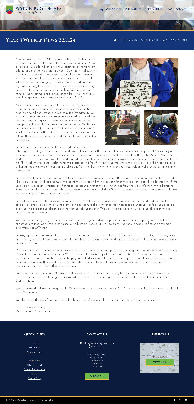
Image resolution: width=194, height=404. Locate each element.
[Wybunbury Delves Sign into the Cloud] (185, 400)
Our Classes (148, 40)
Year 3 (163, 40)
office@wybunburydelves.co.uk (98, 343)
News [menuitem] (169, 9)
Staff (34, 343)
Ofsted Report (34, 365)
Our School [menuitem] (114, 9)
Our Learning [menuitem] (153, 9)
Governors (34, 348)
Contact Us (97, 377)
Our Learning (129, 40)
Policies (34, 374)
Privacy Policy (34, 378)
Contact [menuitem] (181, 9)
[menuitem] (102, 10)
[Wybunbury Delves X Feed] (180, 400)
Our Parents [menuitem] (133, 9)
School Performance (34, 369)
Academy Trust (34, 352)
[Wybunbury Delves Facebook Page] (174, 400)
